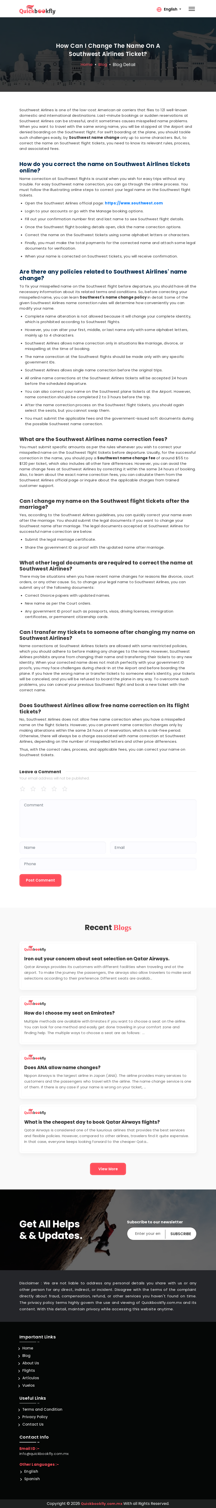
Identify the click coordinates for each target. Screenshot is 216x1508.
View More (108, 1168)
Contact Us (33, 1424)
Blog (26, 1355)
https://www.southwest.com (134, 203)
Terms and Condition (42, 1409)
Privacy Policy (35, 1416)
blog (103, 64)
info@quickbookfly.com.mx (44, 1453)
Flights (28, 1370)
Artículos (30, 1377)
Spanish (32, 1478)
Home (86, 64)
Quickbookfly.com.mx (101, 1503)
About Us (30, 1363)
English (31, 1471)
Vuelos (28, 1385)
